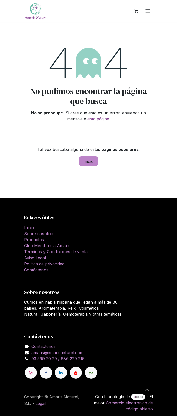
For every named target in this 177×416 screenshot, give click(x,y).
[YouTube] (76, 373)
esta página (98, 118)
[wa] (91, 373)
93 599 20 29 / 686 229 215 (57, 358)
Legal (40, 403)
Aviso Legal (35, 257)
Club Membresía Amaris (47, 245)
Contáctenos (36, 269)
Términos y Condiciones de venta (56, 251)
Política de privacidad (44, 263)
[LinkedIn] (61, 373)
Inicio (88, 161)
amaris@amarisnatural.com (57, 352)
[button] (147, 389)
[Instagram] (31, 373)
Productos (34, 239)
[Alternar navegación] (148, 11)
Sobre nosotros (39, 233)
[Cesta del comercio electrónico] (136, 11)
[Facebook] (46, 373)
